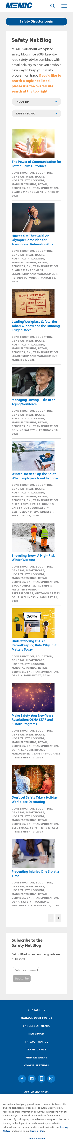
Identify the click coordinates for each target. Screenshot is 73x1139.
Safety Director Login (36, 21)
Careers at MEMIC (36, 1025)
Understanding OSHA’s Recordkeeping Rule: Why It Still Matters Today (35, 645)
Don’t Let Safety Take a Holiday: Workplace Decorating (35, 799)
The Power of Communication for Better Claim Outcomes (36, 163)
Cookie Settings (36, 1065)
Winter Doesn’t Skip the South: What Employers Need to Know (35, 476)
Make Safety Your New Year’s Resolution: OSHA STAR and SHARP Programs (33, 719)
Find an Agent (37, 1057)
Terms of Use (36, 1049)
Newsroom (36, 1033)
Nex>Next (58, 918)
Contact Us (36, 1009)
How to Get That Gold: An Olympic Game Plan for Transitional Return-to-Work (32, 239)
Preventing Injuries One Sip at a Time (35, 873)
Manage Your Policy (36, 1017)
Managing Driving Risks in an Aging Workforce (33, 401)
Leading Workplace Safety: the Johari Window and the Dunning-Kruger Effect (36, 325)
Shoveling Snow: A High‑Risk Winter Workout (33, 557)
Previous (51, 918)
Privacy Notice (36, 1041)
